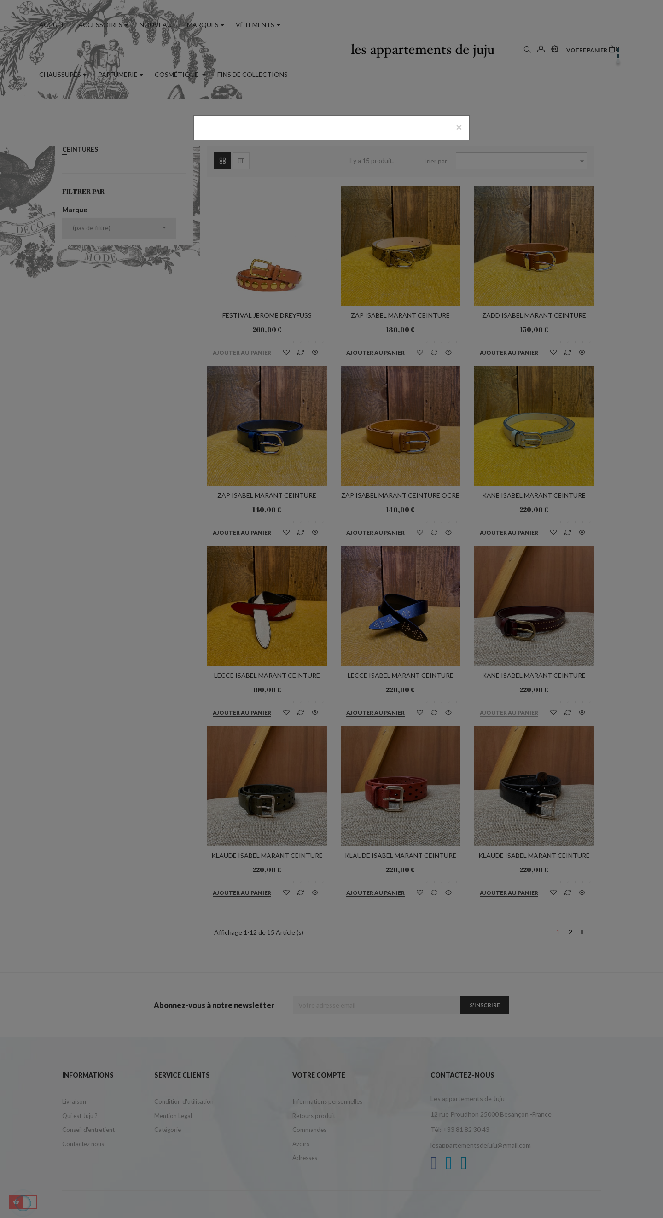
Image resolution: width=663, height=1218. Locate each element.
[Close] (459, 127)
